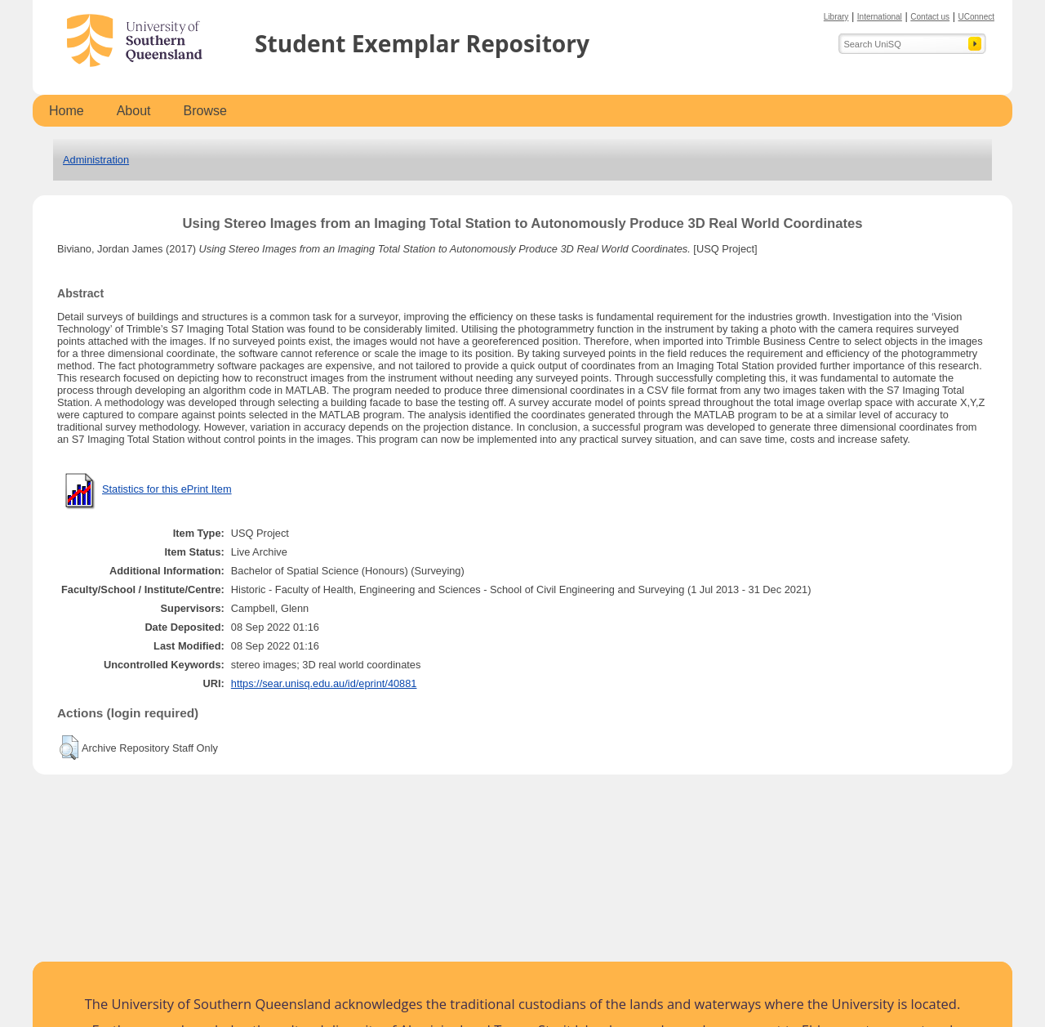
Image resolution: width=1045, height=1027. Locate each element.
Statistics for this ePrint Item (167, 489)
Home (66, 111)
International (879, 16)
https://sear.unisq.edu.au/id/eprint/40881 (324, 683)
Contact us (929, 16)
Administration (96, 160)
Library (836, 16)
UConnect (976, 16)
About (134, 111)
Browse (205, 111)
